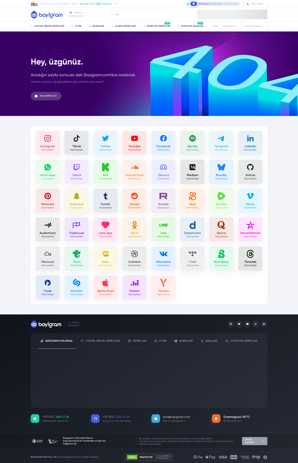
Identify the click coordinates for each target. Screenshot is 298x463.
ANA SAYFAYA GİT (47, 96)
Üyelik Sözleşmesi (59, 398)
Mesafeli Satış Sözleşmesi (89, 398)
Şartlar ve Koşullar (187, 398)
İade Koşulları (117, 398)
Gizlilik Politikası (162, 398)
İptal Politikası (139, 398)
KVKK (40, 398)
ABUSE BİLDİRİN (255, 438)
